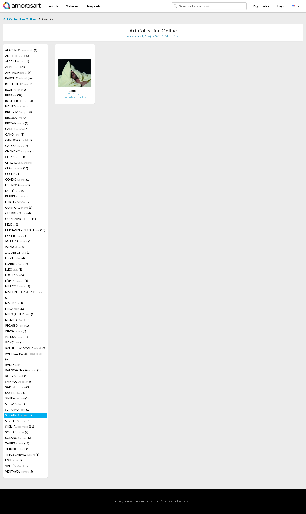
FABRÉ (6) (14, 190)
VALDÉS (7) (17, 466)
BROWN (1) (16, 123)
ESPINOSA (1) (17, 185)
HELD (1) (12, 224)
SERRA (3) (16, 404)
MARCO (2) (17, 286)
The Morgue (74, 94)
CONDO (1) (17, 179)
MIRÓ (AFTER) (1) (19, 314)
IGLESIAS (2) (18, 241)
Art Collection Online (19, 19)
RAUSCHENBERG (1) (23, 370)
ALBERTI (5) (17, 55)
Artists (54, 6)
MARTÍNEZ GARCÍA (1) (24, 294)
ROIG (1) (16, 376)
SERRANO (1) (17, 409)
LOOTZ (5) (14, 275)
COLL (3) (13, 174)
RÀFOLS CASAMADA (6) (25, 348)
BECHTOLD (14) (19, 84)
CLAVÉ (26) (16, 168)
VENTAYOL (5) (19, 471)
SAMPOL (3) (18, 381)
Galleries (72, 6)
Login (281, 6)
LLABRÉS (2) (16, 264)
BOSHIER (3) (19, 100)
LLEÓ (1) (13, 269)
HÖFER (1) (17, 235)
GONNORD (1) (18, 207)
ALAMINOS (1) (21, 50)
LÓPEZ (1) (16, 280)
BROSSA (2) (16, 117)
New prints (93, 6)
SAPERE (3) (17, 387)
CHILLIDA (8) (19, 162)
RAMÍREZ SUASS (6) (23, 356)
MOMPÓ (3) (17, 320)
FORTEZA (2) (17, 202)
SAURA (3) (17, 398)
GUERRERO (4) (18, 213)
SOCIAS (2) (16, 432)
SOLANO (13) (18, 437)
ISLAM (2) (15, 247)
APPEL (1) (15, 67)
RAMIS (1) (14, 364)
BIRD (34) (13, 95)
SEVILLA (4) (17, 421)
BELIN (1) (15, 89)
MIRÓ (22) (15, 308)
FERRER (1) (16, 196)
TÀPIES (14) (17, 443)
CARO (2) (16, 145)
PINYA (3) (15, 331)
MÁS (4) (14, 303)
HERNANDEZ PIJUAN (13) (25, 230)
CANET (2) (16, 129)
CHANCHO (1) (19, 151)
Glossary (180, 501)
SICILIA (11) (19, 426)
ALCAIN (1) (17, 61)
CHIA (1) (15, 157)
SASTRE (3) (15, 392)
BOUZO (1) (16, 106)
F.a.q (188, 501)
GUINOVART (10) (20, 219)
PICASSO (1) (17, 325)
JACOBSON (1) (17, 252)
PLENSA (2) (16, 336)
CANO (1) (14, 134)
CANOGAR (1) (18, 140)
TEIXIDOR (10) (18, 449)
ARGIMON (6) (18, 72)
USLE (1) (13, 460)
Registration (261, 6)
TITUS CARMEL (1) (22, 454)
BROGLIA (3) (18, 112)
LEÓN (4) (15, 258)
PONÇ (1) (14, 342)
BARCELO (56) (19, 78)
